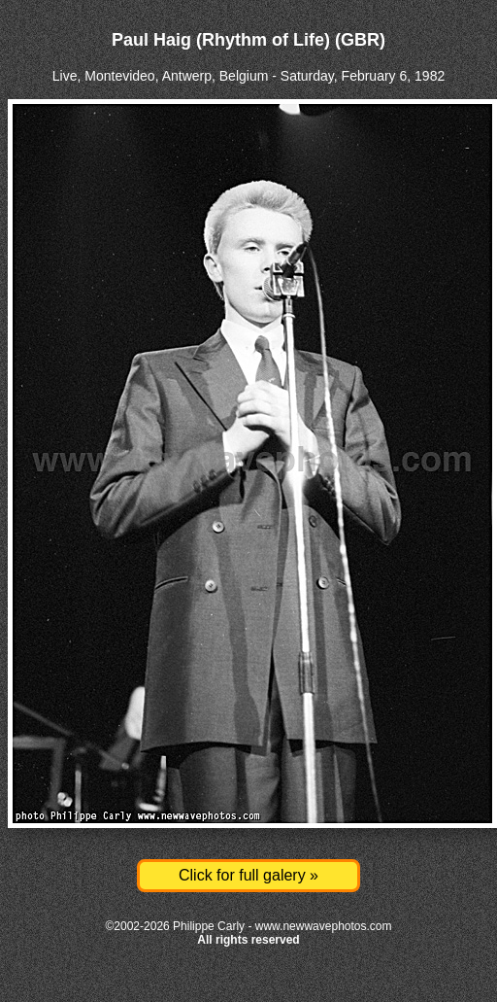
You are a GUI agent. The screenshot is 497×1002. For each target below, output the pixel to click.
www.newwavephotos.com (323, 926)
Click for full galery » (248, 875)
